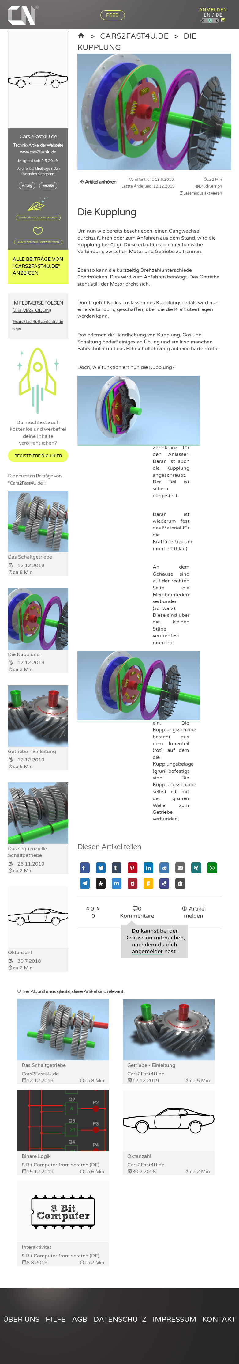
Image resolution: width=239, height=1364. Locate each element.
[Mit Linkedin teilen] (148, 867)
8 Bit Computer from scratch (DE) (60, 1165)
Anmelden (213, 10)
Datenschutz (120, 1319)
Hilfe (56, 1319)
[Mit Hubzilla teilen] (164, 883)
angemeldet (147, 951)
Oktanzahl (139, 1156)
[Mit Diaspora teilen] (101, 883)
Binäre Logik (36, 1156)
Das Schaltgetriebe (44, 1065)
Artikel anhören (97, 182)
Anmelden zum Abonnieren (38, 217)
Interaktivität (36, 1247)
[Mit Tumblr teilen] (116, 867)
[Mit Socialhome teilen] (180, 883)
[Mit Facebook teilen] (85, 867)
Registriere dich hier (38, 455)
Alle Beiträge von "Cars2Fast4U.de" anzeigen (38, 266)
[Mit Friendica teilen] (148, 883)
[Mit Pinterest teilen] (132, 867)
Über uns (21, 1319)
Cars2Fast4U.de (134, 36)
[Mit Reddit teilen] (164, 867)
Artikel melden (194, 912)
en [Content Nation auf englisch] (207, 15)
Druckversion (208, 186)
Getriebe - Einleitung (151, 1065)
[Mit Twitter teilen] (101, 867)
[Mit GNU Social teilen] (132, 883)
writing (27, 186)
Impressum (174, 1319)
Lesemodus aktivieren (201, 193)
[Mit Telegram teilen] (85, 883)
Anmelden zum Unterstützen (38, 242)
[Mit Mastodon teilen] (116, 883)
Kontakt (219, 1319)
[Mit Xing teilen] (196, 867)
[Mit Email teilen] (180, 867)
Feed (112, 15)
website (48, 186)
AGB (79, 1319)
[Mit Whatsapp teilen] (212, 867)
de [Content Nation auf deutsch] (219, 15)
